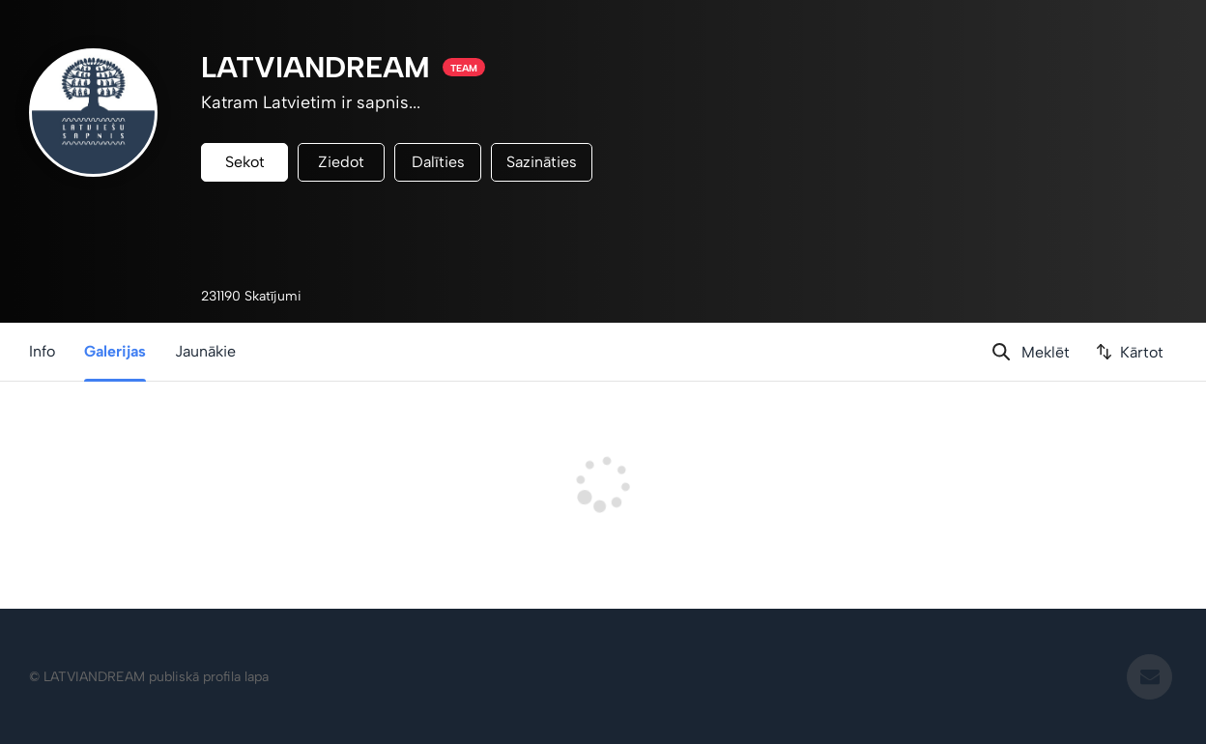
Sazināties (541, 162)
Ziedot (341, 162)
